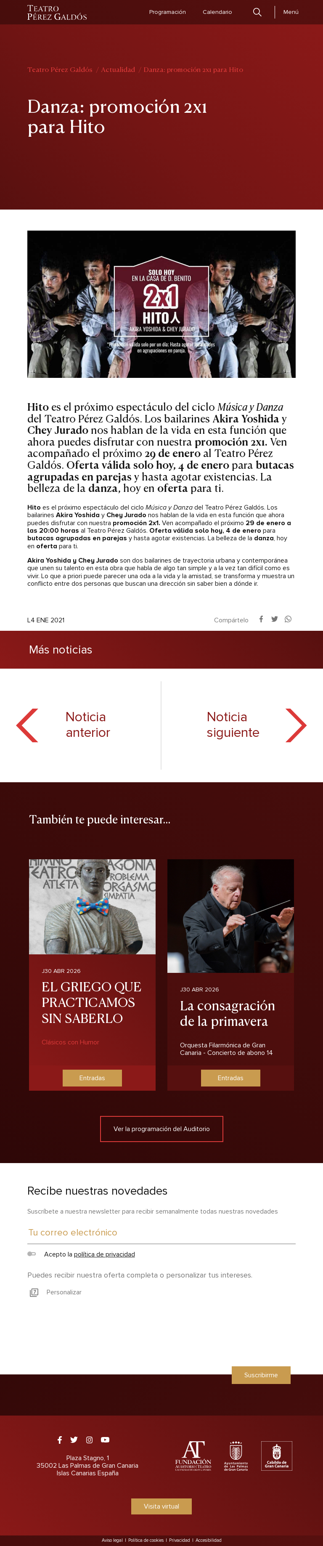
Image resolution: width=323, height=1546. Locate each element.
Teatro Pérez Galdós (60, 69)
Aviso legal (112, 1540)
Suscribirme (261, 1375)
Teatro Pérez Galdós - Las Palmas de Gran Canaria (57, 12)
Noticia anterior (88, 725)
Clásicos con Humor (70, 1042)
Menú (291, 12)
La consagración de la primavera (227, 1012)
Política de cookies (146, 1540)
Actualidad (118, 69)
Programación (167, 12)
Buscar (257, 12)
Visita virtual (161, 1506)
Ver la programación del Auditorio (162, 1129)
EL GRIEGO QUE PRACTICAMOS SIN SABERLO (92, 1001)
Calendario (217, 12)
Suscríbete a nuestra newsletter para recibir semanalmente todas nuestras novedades (152, 1211)
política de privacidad (104, 1254)
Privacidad (179, 1540)
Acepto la (81, 1254)
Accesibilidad (209, 1540)
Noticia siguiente (233, 725)
